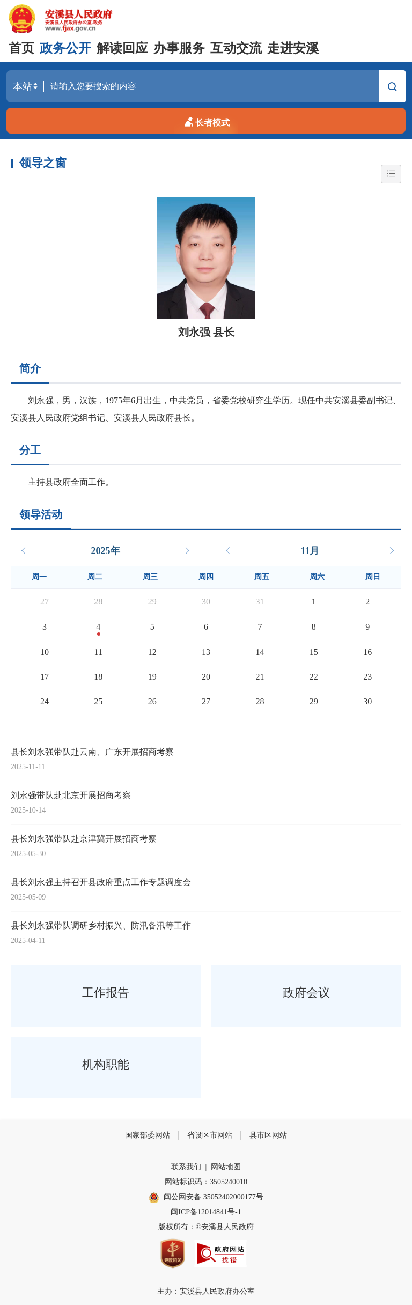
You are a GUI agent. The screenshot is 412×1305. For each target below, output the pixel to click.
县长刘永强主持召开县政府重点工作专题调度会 (101, 882)
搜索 (392, 88)
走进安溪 (293, 48)
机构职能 (105, 1064)
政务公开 (65, 48)
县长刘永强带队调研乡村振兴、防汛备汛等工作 (101, 925)
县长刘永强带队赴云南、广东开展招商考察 (92, 751)
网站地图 (226, 1167)
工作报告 (105, 992)
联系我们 (186, 1167)
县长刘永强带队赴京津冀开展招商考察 (84, 838)
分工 (30, 450)
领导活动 (40, 514)
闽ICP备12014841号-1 (206, 1212)
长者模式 (206, 120)
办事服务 (179, 48)
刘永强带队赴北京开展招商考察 (71, 795)
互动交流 (236, 48)
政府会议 (306, 992)
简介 (30, 368)
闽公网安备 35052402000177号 (206, 1197)
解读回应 (122, 48)
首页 (21, 48)
